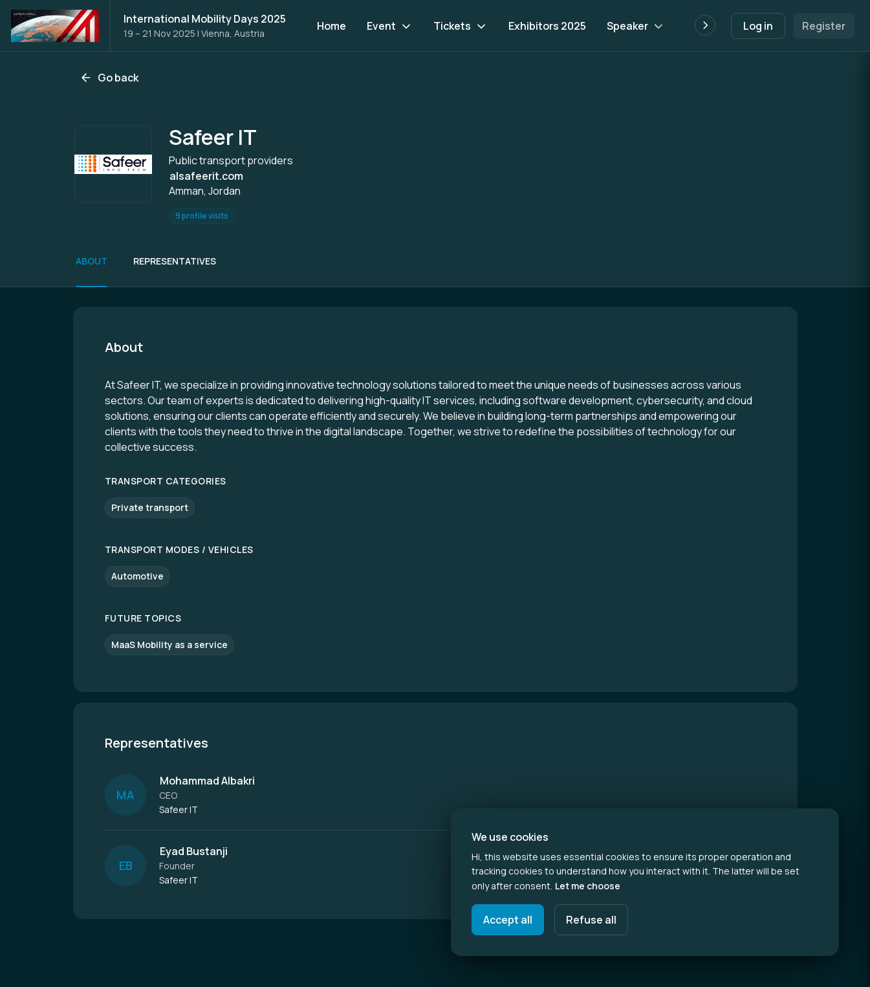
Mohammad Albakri (207, 781)
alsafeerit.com (206, 176)
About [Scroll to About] (91, 261)
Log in (758, 26)
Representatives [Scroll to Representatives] (174, 261)
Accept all (507, 920)
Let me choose (587, 886)
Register (823, 26)
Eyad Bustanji (194, 851)
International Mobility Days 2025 (205, 19)
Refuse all (591, 920)
